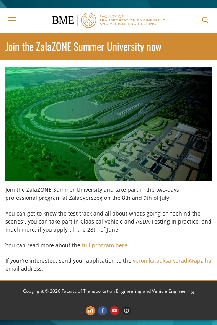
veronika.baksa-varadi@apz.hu (172, 260)
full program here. (105, 245)
